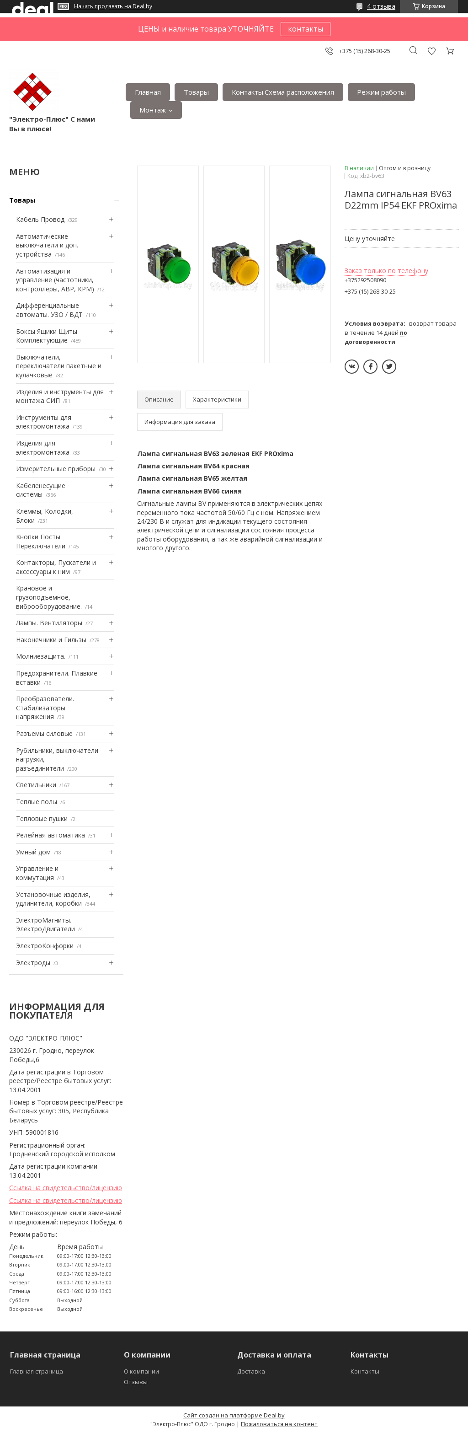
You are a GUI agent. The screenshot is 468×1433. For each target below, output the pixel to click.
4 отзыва (381, 6)
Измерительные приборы (56, 468)
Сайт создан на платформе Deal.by (234, 1415)
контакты (305, 29)
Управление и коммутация (37, 873)
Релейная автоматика (50, 835)
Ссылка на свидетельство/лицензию (65, 1187)
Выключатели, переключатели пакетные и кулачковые (58, 366)
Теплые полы (36, 801)
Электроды (33, 962)
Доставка (251, 1371)
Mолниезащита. (40, 656)
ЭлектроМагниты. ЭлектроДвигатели (45, 925)
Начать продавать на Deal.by (113, 6)
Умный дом (33, 852)
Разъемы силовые (44, 733)
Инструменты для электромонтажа (43, 422)
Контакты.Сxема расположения (283, 92)
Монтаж (152, 109)
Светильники (36, 784)
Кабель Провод (40, 219)
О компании (141, 1371)
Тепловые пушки (42, 818)
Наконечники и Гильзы (51, 639)
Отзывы (136, 1382)
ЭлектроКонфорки (45, 945)
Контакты (365, 1371)
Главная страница (36, 1371)
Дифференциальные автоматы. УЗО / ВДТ (49, 310)
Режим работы (381, 92)
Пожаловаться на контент (279, 1424)
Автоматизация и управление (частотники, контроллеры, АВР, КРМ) (55, 280)
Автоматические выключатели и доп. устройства (47, 245)
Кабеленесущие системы (40, 490)
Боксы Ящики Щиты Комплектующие (46, 336)
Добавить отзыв (431, 51)
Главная (148, 92)
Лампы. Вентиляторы (49, 622)
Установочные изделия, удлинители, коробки (53, 899)
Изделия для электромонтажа (42, 447)
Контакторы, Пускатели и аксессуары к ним (56, 567)
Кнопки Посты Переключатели (40, 541)
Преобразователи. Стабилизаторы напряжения (45, 707)
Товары (196, 92)
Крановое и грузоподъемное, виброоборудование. (49, 597)
